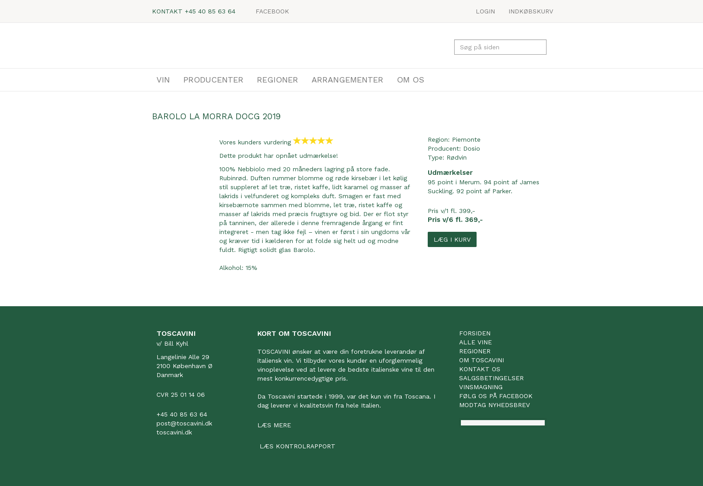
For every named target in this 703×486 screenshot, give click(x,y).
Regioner (474, 351)
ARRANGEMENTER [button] (347, 79)
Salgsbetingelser (491, 378)
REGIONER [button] (277, 79)
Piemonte (466, 139)
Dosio (471, 148)
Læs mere (274, 425)
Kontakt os (479, 369)
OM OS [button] (410, 79)
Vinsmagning (481, 387)
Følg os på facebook (496, 395)
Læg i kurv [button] (452, 239)
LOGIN (485, 11)
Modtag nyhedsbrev (494, 404)
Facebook (272, 11)
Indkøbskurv (530, 11)
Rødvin (457, 157)
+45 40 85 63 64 (210, 11)
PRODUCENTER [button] (213, 79)
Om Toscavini (481, 360)
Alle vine (475, 342)
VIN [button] (163, 79)
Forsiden (474, 333)
